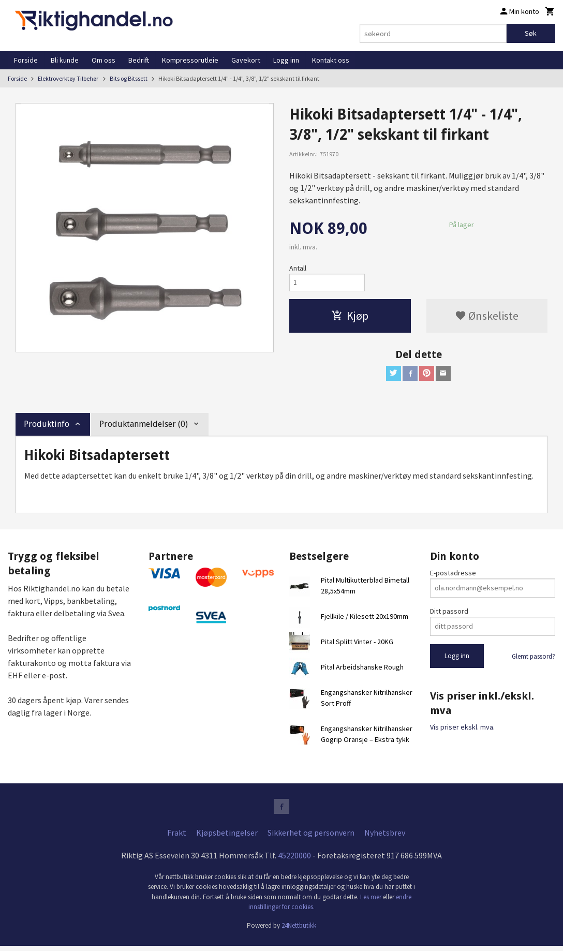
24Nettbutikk (299, 930)
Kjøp (349, 317)
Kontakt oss (330, 60)
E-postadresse (453, 576)
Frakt (176, 837)
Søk (531, 33)
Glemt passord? (533, 659)
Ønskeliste (486, 317)
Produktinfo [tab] (46, 428)
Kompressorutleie (190, 60)
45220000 (294, 860)
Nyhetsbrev (384, 837)
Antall (297, 268)
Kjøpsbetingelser (227, 837)
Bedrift (138, 60)
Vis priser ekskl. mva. (462, 730)
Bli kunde (65, 60)
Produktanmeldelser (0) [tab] (143, 428)
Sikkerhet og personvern (311, 837)
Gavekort (245, 60)
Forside (26, 60)
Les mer (371, 901)
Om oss (103, 60)
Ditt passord (449, 614)
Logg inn (286, 60)
